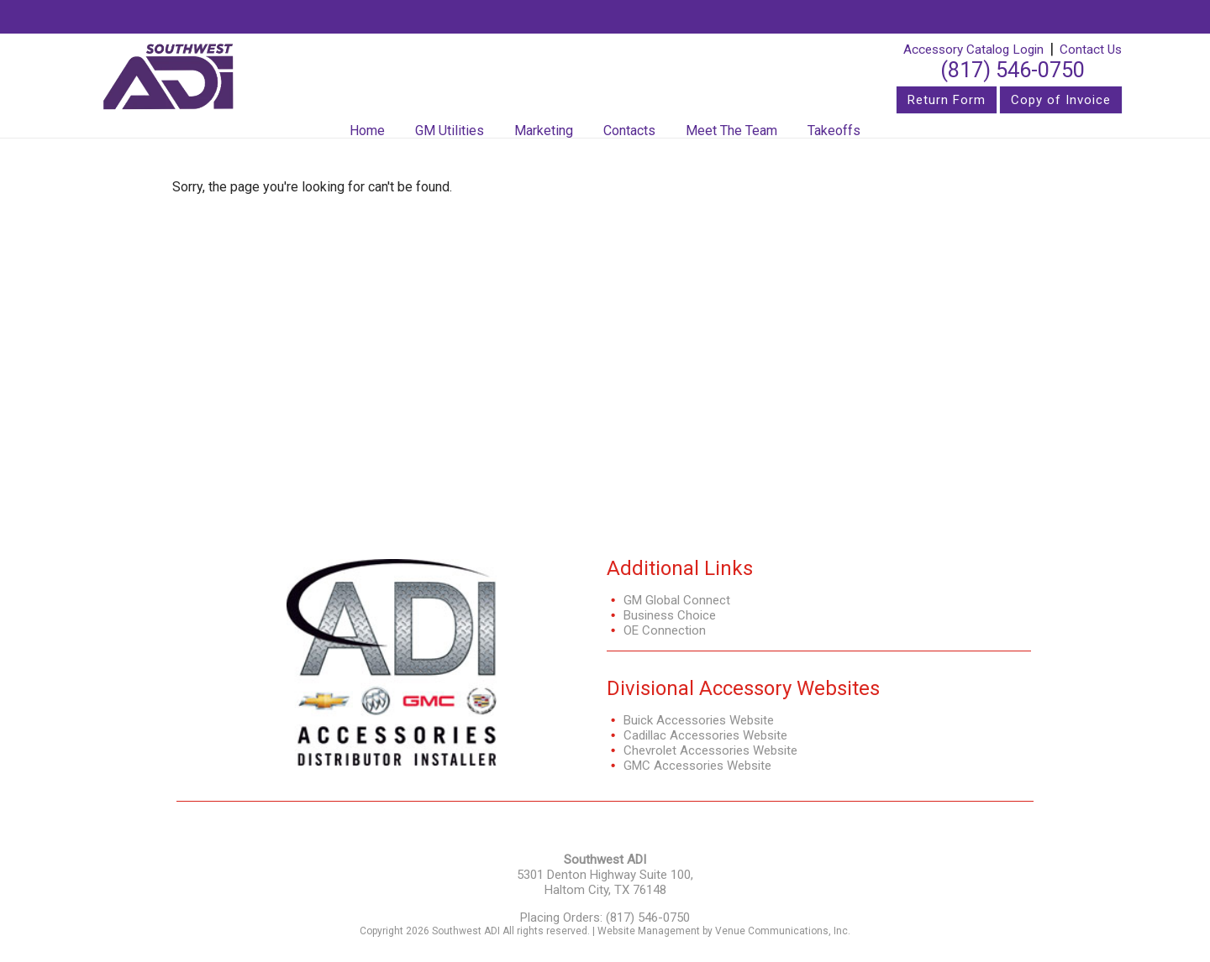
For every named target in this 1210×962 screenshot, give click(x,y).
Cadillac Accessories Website (705, 735)
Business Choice (669, 615)
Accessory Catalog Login (973, 49)
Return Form (947, 99)
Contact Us (1091, 49)
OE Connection (664, 630)
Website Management (648, 931)
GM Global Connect (676, 600)
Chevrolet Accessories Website (710, 750)
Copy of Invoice (1061, 99)
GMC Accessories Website (697, 765)
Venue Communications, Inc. (782, 931)
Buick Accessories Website (698, 720)
